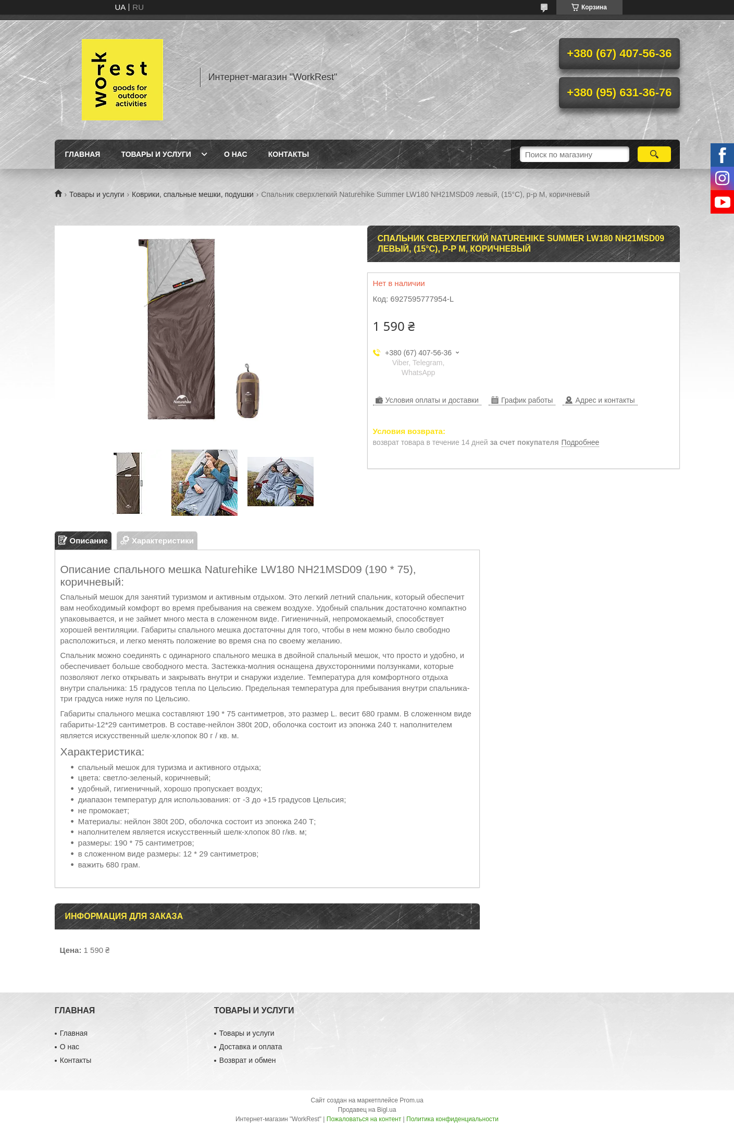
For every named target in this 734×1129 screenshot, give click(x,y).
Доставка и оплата (250, 1047)
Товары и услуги (156, 154)
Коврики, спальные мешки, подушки (193, 194)
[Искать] (654, 154)
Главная (83, 154)
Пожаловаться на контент (364, 1119)
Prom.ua (411, 1100)
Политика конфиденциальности (452, 1119)
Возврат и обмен (247, 1060)
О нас (235, 154)
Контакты (288, 154)
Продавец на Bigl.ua (367, 1109)
